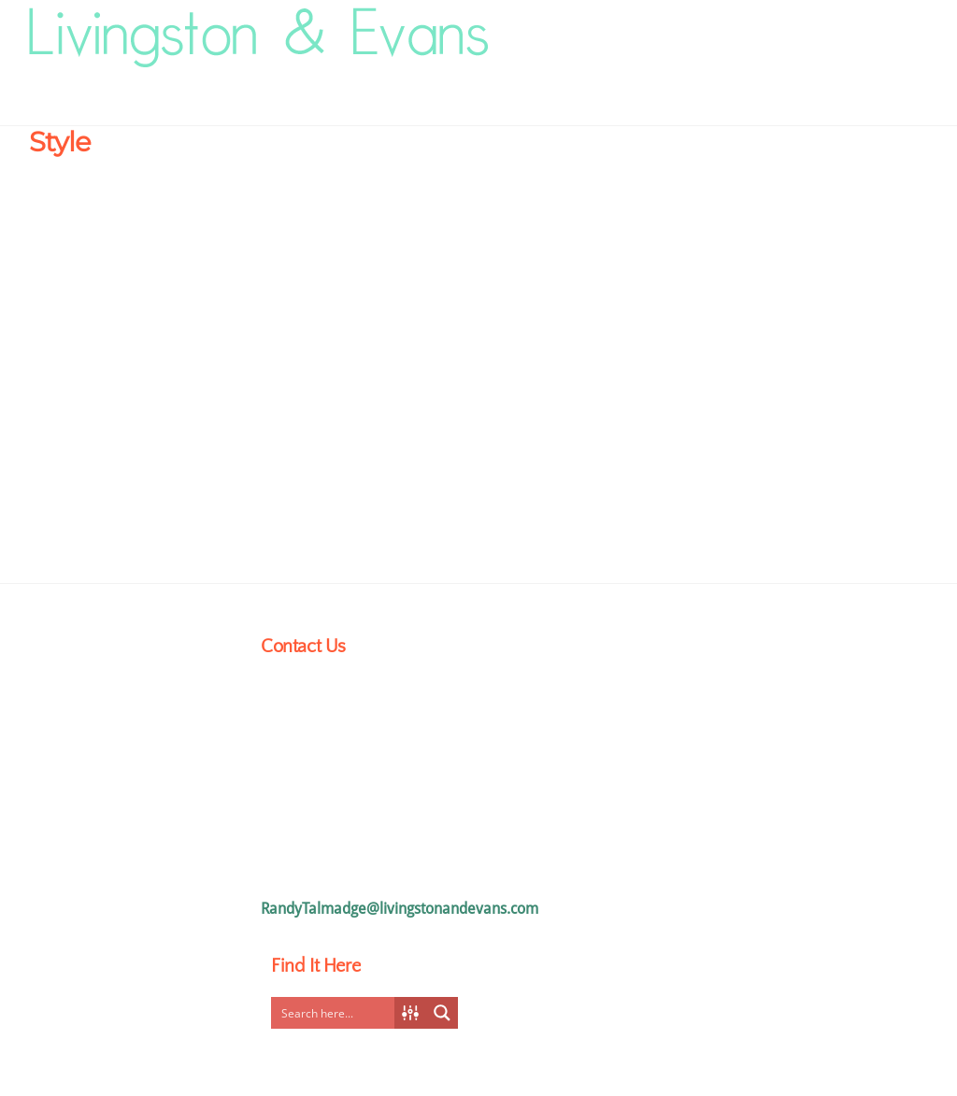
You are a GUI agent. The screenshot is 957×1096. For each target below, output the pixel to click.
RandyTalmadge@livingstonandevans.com (399, 909)
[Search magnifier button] (442, 1013)
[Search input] (337, 1013)
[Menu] (900, 29)
